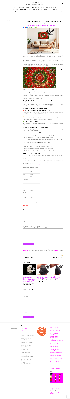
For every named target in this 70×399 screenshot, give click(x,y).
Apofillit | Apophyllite (27, 277)
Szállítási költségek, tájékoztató (41, 208)
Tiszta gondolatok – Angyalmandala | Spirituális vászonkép (54, 257)
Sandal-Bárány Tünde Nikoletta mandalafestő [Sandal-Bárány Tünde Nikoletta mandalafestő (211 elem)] (56, 352)
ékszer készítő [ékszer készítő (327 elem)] (59, 361)
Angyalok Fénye (56, 250)
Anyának (31, 276)
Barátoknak (25, 279)
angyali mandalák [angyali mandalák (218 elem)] (52, 327)
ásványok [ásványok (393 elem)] (57, 360)
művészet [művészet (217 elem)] (58, 349)
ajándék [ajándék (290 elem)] (51, 326)
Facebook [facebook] (24, 328)
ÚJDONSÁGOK (21, 7)
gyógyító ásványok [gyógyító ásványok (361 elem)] (54, 336)
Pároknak (25, 281)
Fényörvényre (25, 250)
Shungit (38, 278)
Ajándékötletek (26, 276)
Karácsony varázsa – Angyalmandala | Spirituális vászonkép (43, 22)
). (51, 208)
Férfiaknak (30, 279)
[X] (29, 27)
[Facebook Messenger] (26, 27)
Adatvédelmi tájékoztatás (55, 368)
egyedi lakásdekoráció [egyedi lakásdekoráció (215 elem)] (58, 330)
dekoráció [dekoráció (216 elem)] (51, 330)
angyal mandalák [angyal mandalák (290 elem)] (57, 329)
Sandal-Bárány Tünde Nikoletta (35, 165)
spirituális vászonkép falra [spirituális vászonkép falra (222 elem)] (58, 358)
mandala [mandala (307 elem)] (51, 343)
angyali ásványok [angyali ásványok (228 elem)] (57, 327)
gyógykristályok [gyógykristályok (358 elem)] (59, 332)
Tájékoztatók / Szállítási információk (35, 7)
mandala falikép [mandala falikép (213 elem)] (52, 346)
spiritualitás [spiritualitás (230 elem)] (58, 357)
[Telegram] (27, 27)
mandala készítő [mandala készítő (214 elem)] (57, 346)
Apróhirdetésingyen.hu (54, 388)
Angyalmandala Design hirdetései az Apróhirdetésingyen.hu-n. (55, 394)
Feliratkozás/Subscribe (39, 14)
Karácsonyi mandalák (41, 25)
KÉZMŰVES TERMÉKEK (52, 9)
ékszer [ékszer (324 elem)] (61, 360)
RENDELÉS (15, 7)
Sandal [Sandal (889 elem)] (52, 351)
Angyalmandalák (35, 25)
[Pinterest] (25, 27)
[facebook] (8, 3)
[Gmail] (30, 27)
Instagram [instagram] (24, 330)
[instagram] (10, 3)
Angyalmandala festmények (19, 9)
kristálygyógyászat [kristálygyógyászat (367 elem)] (54, 337)
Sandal (29, 25)
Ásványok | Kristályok (27, 278)
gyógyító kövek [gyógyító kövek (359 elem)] (53, 334)
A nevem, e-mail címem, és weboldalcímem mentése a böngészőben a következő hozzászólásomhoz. (42, 314)
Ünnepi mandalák (52, 25)
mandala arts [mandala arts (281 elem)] (56, 343)
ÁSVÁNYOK (38, 9)
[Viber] (34, 27)
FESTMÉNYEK (44, 9)
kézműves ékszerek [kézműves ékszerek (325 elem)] (53, 342)
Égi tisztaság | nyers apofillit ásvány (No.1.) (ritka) (29, 284)
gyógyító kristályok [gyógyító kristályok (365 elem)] (54, 333)
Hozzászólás (26, 296)
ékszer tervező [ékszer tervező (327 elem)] (53, 363)
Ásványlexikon (28, 14)
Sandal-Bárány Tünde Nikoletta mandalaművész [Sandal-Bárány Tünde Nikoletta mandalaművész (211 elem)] (56, 354)
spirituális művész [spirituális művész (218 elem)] (52, 358)
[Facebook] (23, 27)
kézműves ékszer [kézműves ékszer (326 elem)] (53, 340)
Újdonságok (47, 25)
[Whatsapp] (35, 27)
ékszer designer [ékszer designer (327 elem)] (53, 361)
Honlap (25, 312)
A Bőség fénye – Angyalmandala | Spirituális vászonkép (32, 257)
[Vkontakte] (33, 27)
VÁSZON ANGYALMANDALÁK (51, 7)
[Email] (31, 27)
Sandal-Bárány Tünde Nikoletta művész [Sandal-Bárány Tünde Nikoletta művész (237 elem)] (55, 355)
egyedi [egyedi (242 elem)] (54, 330)
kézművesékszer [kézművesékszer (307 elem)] (60, 340)
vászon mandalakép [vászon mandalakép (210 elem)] (52, 360)
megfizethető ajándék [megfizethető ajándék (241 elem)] (53, 349)
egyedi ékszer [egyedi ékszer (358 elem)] (53, 332)
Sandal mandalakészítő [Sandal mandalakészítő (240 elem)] (53, 357)
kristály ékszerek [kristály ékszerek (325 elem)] (53, 339)
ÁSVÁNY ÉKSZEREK (31, 9)
